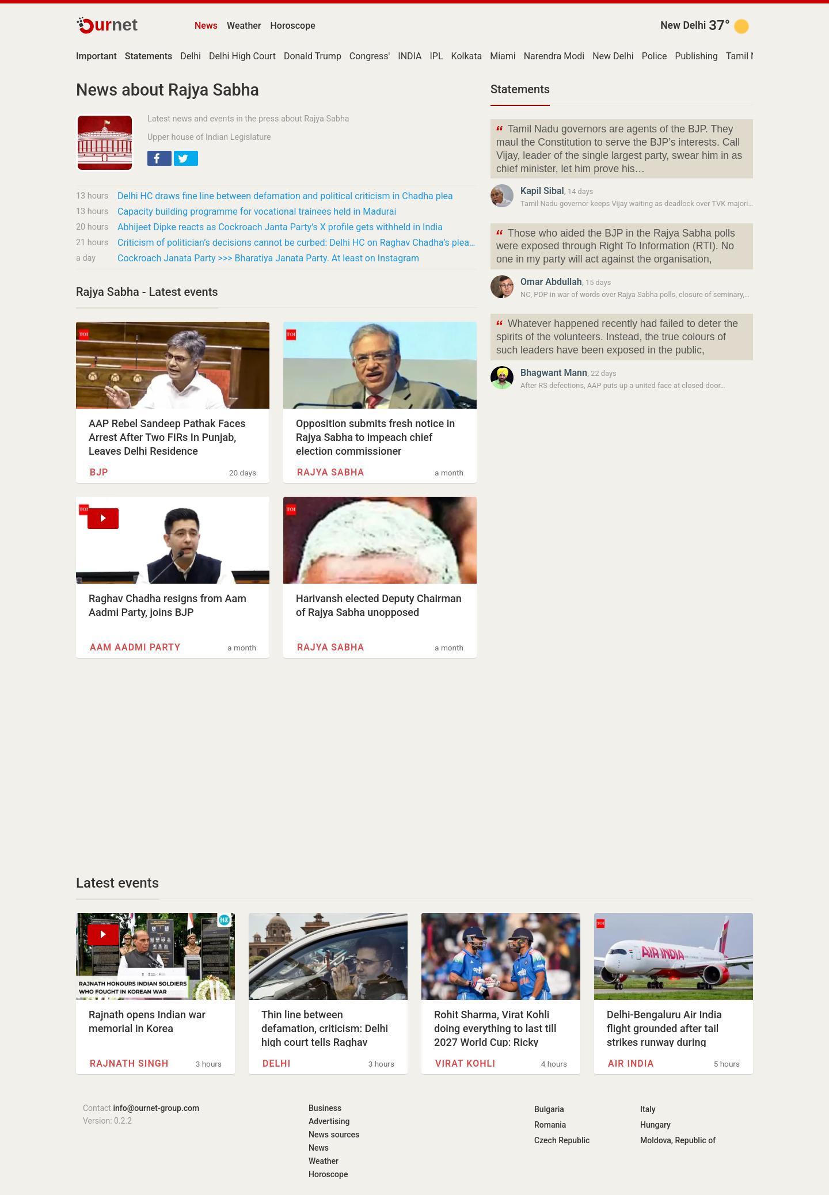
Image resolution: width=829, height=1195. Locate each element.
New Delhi (683, 25)
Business (325, 1108)
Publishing (696, 56)
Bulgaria (549, 1109)
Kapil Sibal (542, 190)
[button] (159, 158)
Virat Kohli (465, 1063)
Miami (502, 56)
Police (654, 56)
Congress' (369, 56)
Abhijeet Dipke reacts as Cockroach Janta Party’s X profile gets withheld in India (280, 227)
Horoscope (293, 25)
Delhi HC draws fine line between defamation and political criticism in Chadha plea (285, 196)
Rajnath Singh (129, 1063)
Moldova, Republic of (678, 1140)
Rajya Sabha (330, 472)
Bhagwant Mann (553, 372)
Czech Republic (562, 1140)
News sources (334, 1134)
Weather (244, 25)
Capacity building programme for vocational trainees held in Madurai (256, 211)
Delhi (190, 56)
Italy (648, 1109)
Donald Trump (312, 56)
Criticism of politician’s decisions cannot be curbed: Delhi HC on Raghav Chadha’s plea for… (297, 242)
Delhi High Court (242, 56)
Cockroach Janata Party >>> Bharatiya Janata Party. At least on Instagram (268, 258)
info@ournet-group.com (156, 1108)
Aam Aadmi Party (135, 647)
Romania (550, 1124)
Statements (520, 89)
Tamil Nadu (749, 56)
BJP (99, 472)
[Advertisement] (276, 766)
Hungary (655, 1124)
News (206, 25)
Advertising (329, 1121)
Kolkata (466, 56)
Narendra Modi (554, 56)
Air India (631, 1063)
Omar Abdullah (551, 281)
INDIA (409, 56)
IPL (436, 56)
